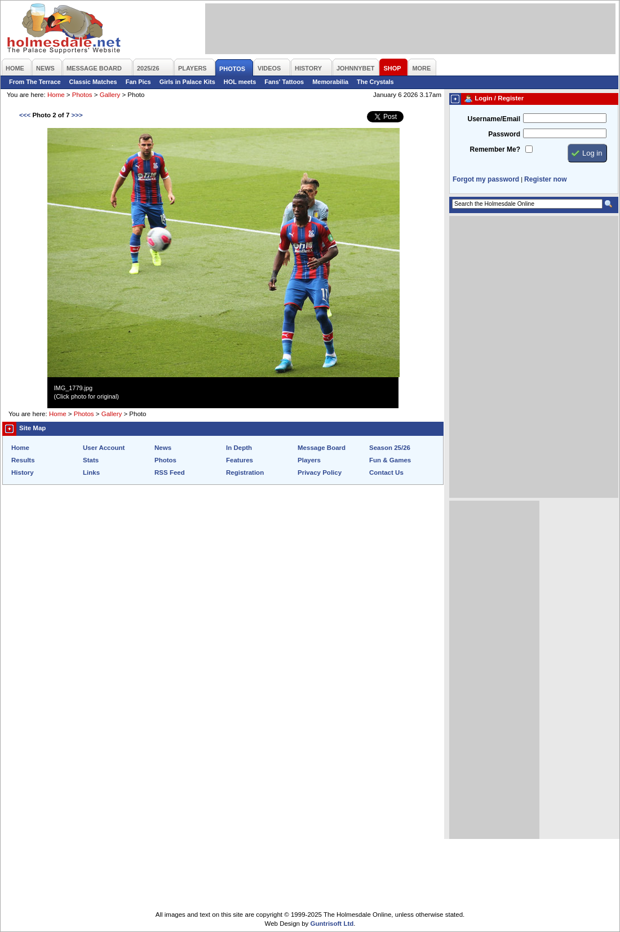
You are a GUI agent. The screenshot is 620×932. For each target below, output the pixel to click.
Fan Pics (138, 81)
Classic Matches (93, 81)
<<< (24, 115)
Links (91, 472)
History (22, 472)
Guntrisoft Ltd (332, 923)
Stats (91, 460)
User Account (104, 447)
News (162, 447)
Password (504, 134)
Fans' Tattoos (284, 81)
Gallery (110, 94)
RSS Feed (169, 472)
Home (56, 94)
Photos (82, 94)
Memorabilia (330, 81)
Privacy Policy (320, 472)
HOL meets (240, 81)
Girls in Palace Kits (187, 81)
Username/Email (493, 119)
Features (239, 460)
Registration (245, 472)
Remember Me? (495, 149)
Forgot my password (486, 179)
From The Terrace (35, 81)
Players (309, 460)
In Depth (239, 447)
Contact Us (386, 472)
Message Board (322, 447)
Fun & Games (390, 460)
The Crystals (375, 81)
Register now (545, 179)
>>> (76, 115)
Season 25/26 (389, 447)
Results (23, 460)
